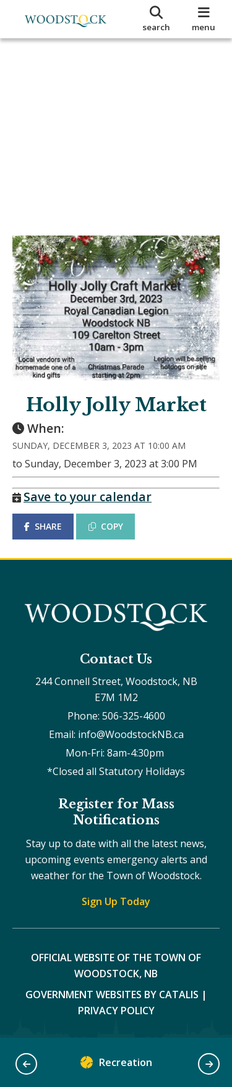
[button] (26, 1064)
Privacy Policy (116, 1010)
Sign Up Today (116, 901)
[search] (156, 19)
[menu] (204, 19)
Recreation (116, 1065)
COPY (105, 526)
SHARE (43, 526)
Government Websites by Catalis (112, 994)
